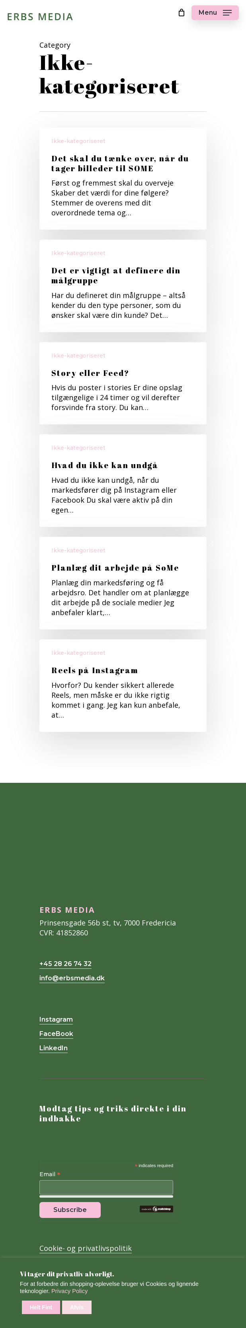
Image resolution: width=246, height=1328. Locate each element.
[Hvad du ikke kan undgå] (123, 480)
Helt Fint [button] (41, 1307)
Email (50, 1174)
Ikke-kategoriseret (78, 141)
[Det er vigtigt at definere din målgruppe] (123, 286)
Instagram (56, 1019)
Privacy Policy (69, 1291)
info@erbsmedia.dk (72, 978)
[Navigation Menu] (215, 13)
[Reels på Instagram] (123, 685)
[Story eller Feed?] (123, 383)
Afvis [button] (77, 1307)
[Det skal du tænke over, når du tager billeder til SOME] (123, 179)
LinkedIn (53, 1048)
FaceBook (56, 1034)
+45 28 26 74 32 (65, 964)
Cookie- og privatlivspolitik (85, 1248)
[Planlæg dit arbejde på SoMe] (123, 583)
